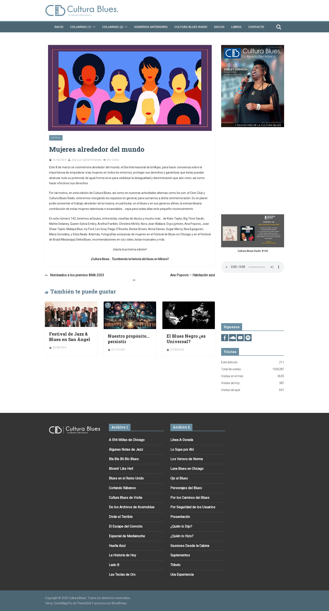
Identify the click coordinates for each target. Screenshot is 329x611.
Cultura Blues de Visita (125, 498)
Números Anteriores (151, 27)
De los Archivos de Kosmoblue (131, 507)
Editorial (56, 138)
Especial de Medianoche (127, 536)
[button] (93, 27)
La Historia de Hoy (122, 555)
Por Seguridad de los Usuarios (192, 507)
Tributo (175, 565)
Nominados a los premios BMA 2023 (74, 275)
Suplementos (180, 555)
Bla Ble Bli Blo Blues (124, 459)
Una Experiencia (182, 575)
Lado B (114, 565)
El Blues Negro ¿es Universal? (186, 338)
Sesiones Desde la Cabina (189, 546)
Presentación (180, 517)
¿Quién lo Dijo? (181, 526)
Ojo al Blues (179, 478)
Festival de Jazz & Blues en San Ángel (69, 336)
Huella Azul (117, 546)
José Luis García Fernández (86, 159)
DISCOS (219, 27)
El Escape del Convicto (125, 526)
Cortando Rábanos (122, 488)
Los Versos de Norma (186, 459)
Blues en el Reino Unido (126, 478)
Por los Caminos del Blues (189, 498)
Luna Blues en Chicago (187, 469)
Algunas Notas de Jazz (126, 450)
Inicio (58, 27)
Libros (236, 27)
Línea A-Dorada (181, 440)
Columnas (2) (112, 27)
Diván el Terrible (121, 517)
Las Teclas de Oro (122, 575)
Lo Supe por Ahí (182, 450)
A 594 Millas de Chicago (127, 440)
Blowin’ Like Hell (121, 469)
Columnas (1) (80, 27)
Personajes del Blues (186, 488)
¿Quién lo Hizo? (181, 536)
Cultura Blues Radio (190, 27)
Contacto (256, 27)
